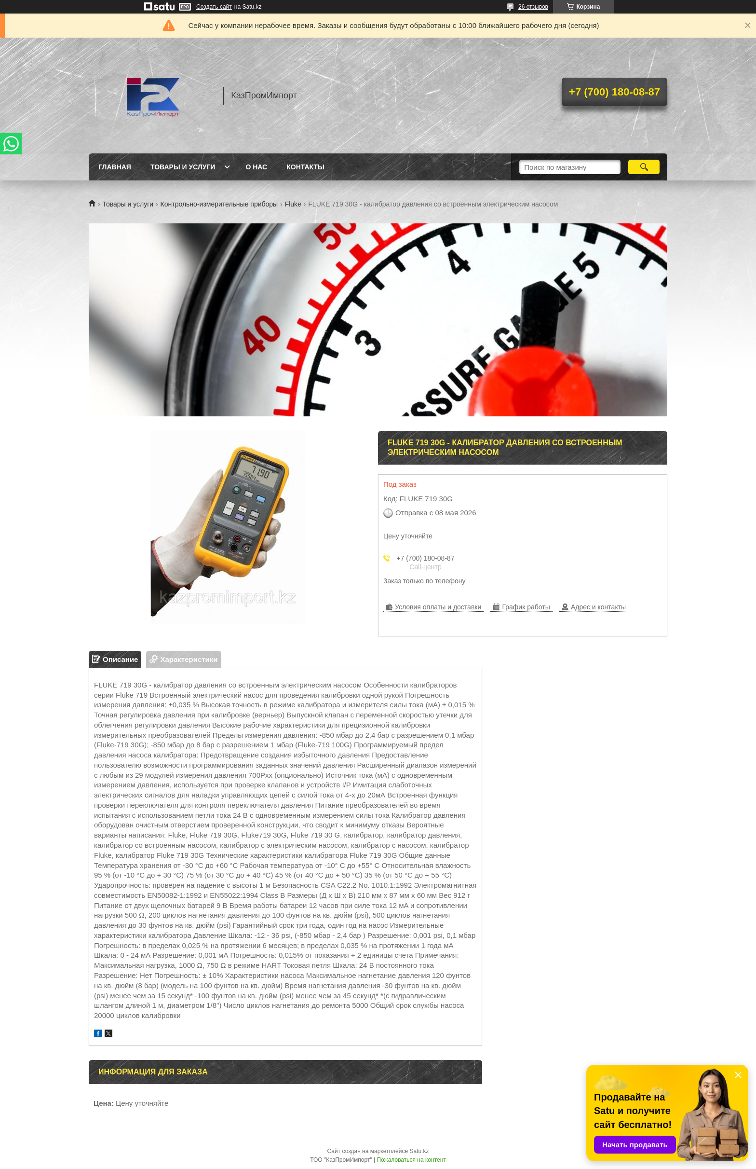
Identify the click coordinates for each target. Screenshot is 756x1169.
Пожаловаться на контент (411, 1159)
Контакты (305, 167)
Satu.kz (419, 1151)
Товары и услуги (183, 167)
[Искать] (644, 167)
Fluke (293, 204)
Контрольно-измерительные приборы (219, 204)
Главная (114, 167)
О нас (256, 167)
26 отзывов (533, 6)
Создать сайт (214, 6)
